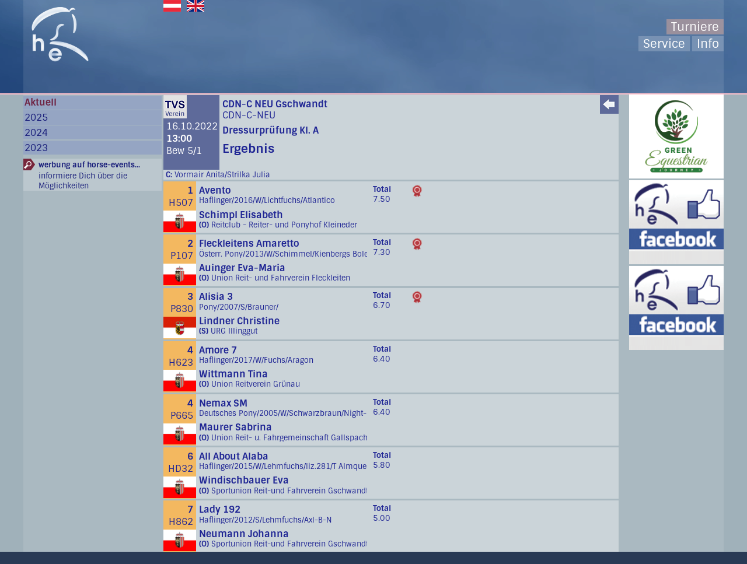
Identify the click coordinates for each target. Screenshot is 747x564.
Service (664, 43)
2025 (36, 117)
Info (708, 43)
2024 (36, 133)
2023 (36, 148)
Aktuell (41, 102)
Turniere (695, 26)
